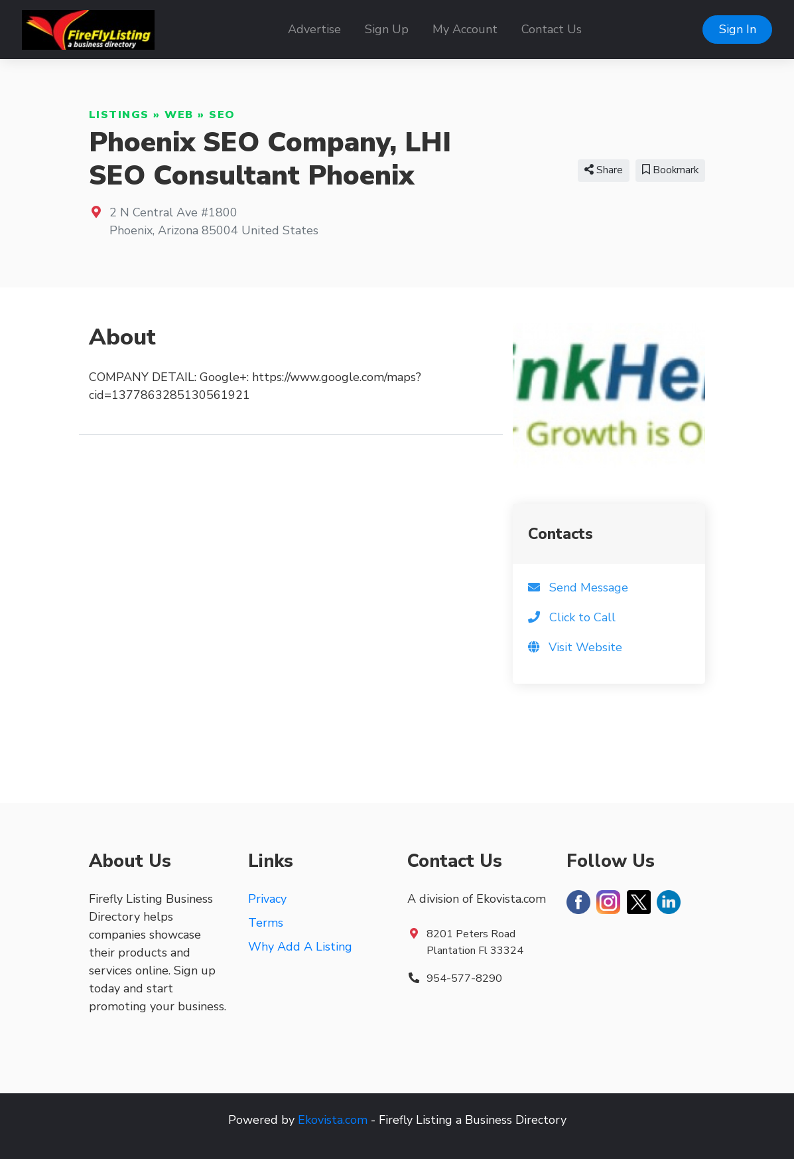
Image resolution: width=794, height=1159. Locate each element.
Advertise (314, 29)
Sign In (737, 29)
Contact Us (551, 29)
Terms (265, 923)
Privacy (267, 899)
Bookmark (670, 170)
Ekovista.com (332, 1120)
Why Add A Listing (300, 947)
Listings (119, 115)
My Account (464, 29)
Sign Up (387, 29)
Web (179, 115)
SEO (222, 115)
